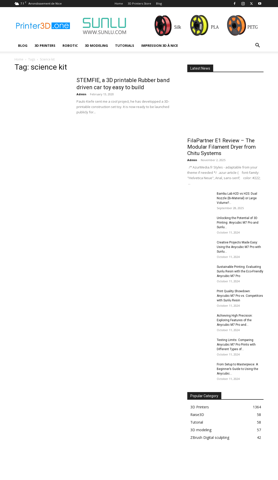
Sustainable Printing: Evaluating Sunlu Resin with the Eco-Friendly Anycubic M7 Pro (240, 271)
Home (119, 3)
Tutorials (124, 45)
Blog (159, 3)
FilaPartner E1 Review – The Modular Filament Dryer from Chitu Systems (221, 146)
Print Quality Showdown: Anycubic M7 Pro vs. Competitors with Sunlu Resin (240, 295)
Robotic (70, 45)
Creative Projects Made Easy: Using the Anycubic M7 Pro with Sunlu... (239, 247)
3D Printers (45, 45)
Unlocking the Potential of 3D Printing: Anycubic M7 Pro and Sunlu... (237, 222)
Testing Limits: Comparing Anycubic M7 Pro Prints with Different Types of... (236, 344)
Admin (81, 94)
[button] (257, 45)
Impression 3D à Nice (159, 45)
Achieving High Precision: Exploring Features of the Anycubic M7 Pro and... (235, 320)
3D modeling (96, 45)
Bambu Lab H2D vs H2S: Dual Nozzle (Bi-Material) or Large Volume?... (237, 198)
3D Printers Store (139, 3)
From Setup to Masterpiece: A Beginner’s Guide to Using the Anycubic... (237, 369)
